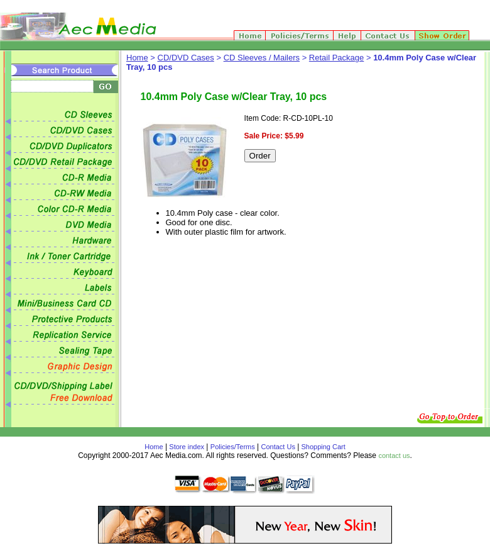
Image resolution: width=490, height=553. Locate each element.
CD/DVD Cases (186, 57)
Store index (186, 446)
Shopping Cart (322, 446)
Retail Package (336, 57)
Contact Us (278, 446)
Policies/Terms (232, 446)
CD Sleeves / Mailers (262, 57)
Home (137, 57)
